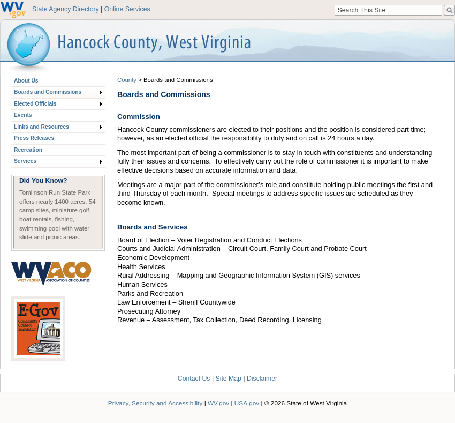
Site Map (228, 378)
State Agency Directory (65, 9)
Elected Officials (35, 104)
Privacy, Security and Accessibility (155, 402)
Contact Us (194, 378)
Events (23, 115)
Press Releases (34, 138)
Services (25, 161)
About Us (26, 81)
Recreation (28, 150)
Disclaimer (262, 378)
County (126, 80)
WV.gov (218, 402)
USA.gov (247, 402)
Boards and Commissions (47, 92)
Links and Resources (41, 127)
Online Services (127, 9)
